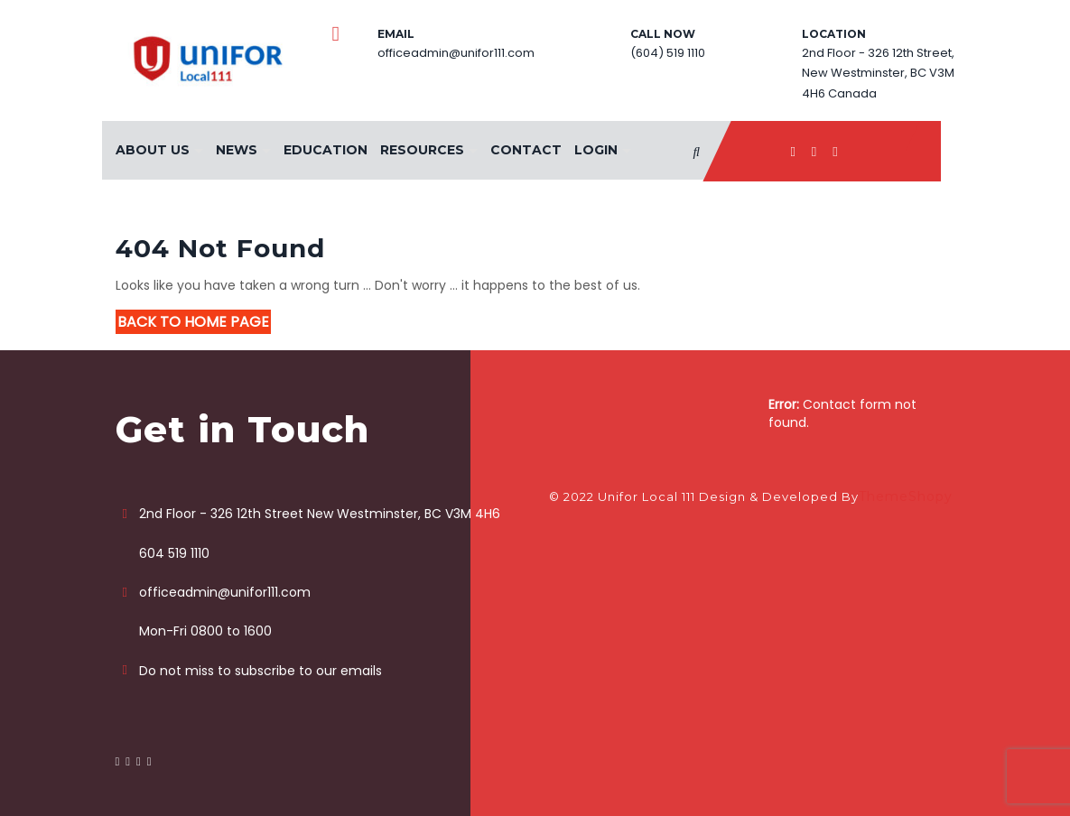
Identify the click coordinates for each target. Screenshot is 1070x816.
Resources (422, 150)
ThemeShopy (906, 496)
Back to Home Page (193, 321)
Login (596, 150)
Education (326, 150)
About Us (153, 150)
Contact (526, 150)
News (236, 150)
